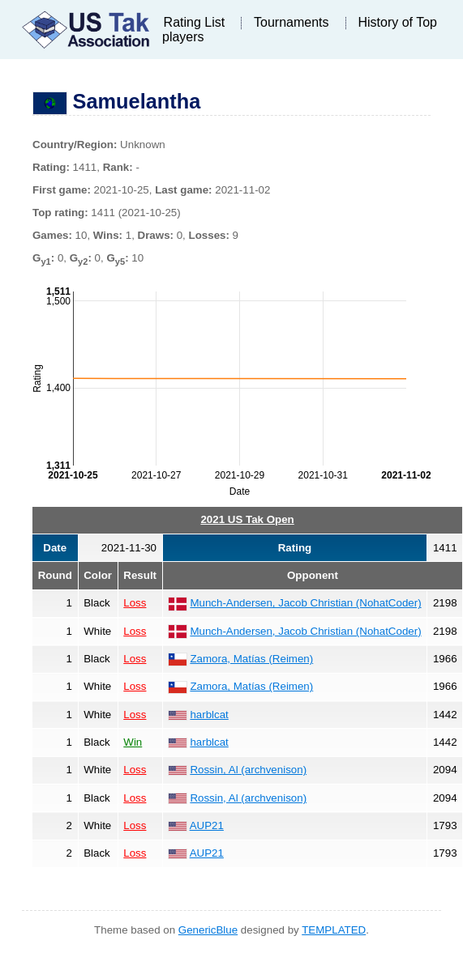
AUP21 (207, 825)
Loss (134, 603)
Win (132, 742)
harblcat (209, 714)
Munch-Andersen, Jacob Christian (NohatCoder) (305, 603)
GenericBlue (208, 930)
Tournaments (291, 22)
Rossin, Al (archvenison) (248, 770)
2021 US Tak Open (247, 519)
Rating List (194, 22)
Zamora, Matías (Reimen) (251, 659)
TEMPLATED (334, 930)
